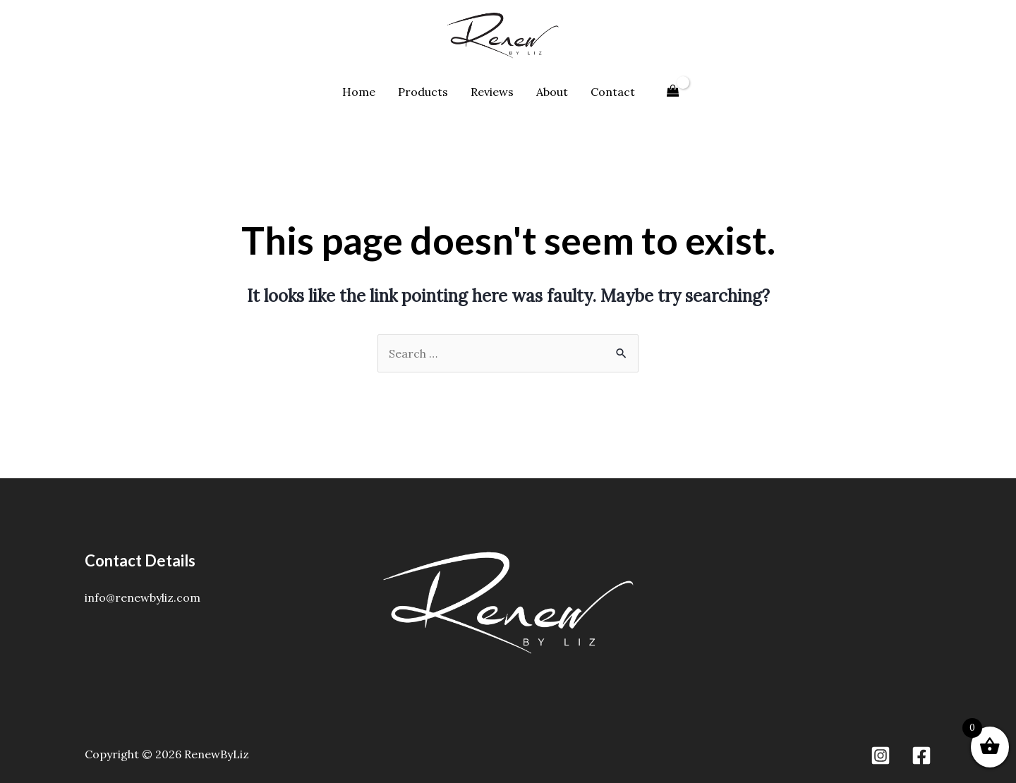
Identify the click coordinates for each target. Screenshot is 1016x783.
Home (358, 92)
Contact (613, 92)
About (552, 92)
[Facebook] (921, 755)
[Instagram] (880, 755)
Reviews (492, 92)
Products (423, 92)
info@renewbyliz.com (142, 597)
